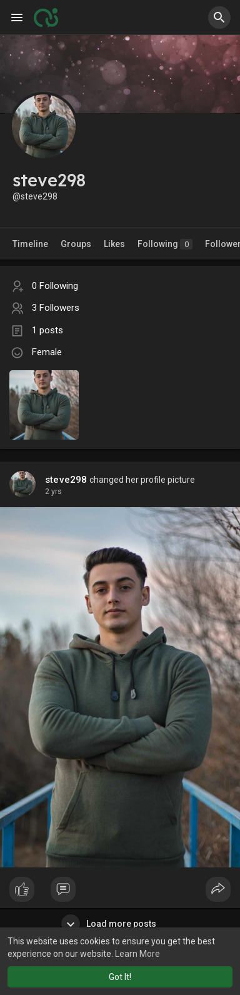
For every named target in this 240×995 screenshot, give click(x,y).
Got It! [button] (120, 977)
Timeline (30, 244)
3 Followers (55, 307)
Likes (114, 244)
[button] (219, 17)
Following (165, 244)
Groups (76, 244)
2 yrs (53, 491)
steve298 (66, 479)
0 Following (55, 285)
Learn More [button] (137, 954)
